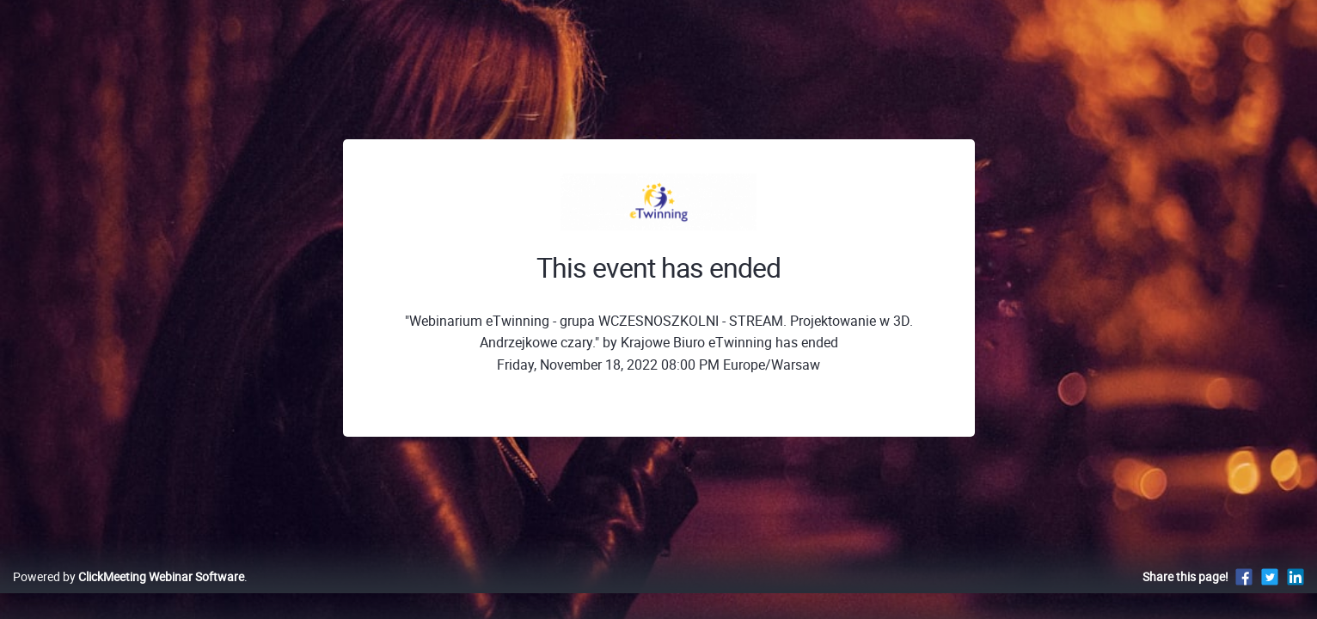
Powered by (128, 594)
